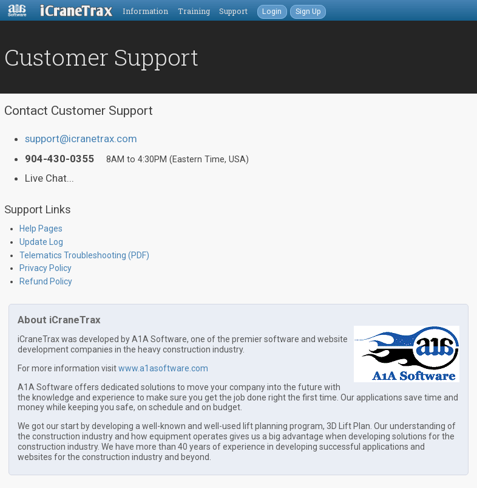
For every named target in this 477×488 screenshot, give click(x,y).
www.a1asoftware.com (163, 368)
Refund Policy (45, 281)
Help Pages (41, 228)
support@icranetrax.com (81, 138)
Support (233, 11)
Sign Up (308, 11)
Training (194, 11)
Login (272, 11)
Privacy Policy (45, 268)
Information (145, 11)
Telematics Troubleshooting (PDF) (84, 255)
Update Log (41, 242)
